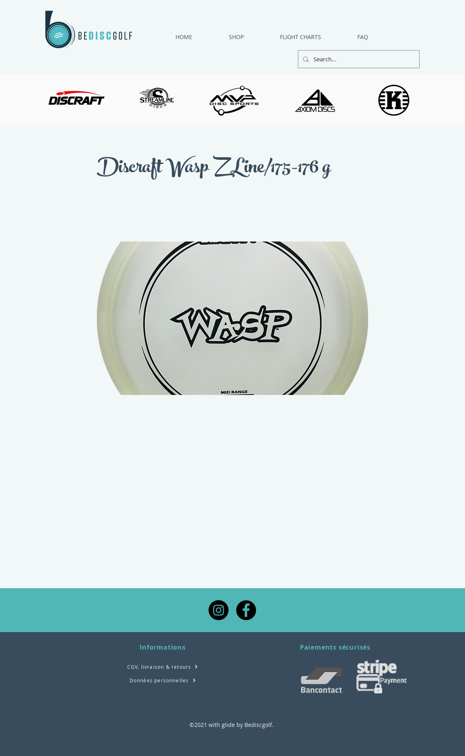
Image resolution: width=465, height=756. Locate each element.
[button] (288, 37)
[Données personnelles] (163, 680)
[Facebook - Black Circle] (246, 610)
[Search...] (357, 59)
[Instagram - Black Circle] (219, 610)
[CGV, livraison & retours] (163, 666)
